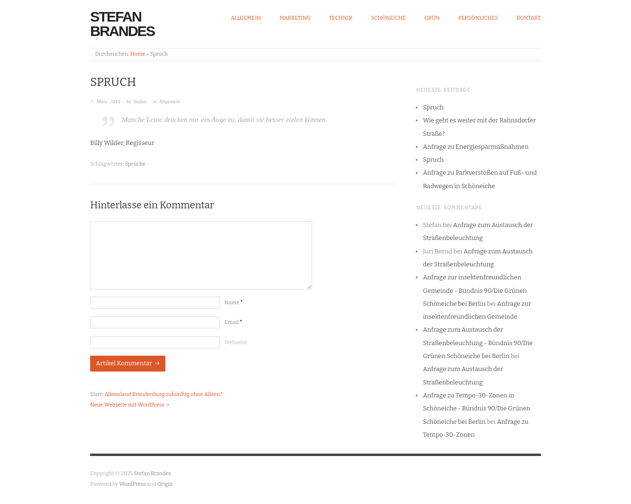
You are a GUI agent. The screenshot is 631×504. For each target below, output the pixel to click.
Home (137, 54)
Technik (340, 18)
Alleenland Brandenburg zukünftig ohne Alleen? (163, 394)
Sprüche (135, 164)
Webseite (235, 342)
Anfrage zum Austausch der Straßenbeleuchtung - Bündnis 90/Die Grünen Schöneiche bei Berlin (478, 343)
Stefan (140, 101)
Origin (165, 484)
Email (233, 322)
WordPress (132, 484)
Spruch (433, 107)
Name (233, 303)
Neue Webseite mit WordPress (127, 405)
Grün (432, 18)
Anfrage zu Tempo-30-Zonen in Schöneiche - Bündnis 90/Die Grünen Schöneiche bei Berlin (476, 408)
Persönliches (478, 18)
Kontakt (528, 18)
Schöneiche (388, 18)
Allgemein (246, 18)
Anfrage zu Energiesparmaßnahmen (475, 146)
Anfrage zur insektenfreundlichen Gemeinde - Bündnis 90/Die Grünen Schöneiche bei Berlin (475, 290)
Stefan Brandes (122, 24)
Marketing (295, 18)
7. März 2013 (105, 101)
